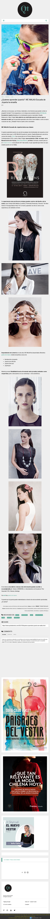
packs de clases (6, 355)
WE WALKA (43, 113)
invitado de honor (7, 142)
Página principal (6, 901)
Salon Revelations (22, 140)
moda (12, 96)
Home (2, 96)
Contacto (27, 904)
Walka (13, 136)
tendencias (7, 96)
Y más (40, 917)
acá (4, 595)
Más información (35, 917)
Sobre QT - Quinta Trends (30, 901)
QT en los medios (7, 904)
